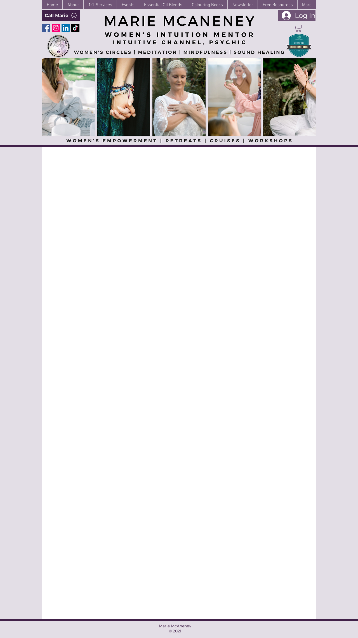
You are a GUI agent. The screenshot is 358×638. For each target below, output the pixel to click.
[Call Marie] (61, 15)
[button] (298, 28)
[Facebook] (46, 28)
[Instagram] (56, 28)
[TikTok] (75, 28)
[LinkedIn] (66, 28)
